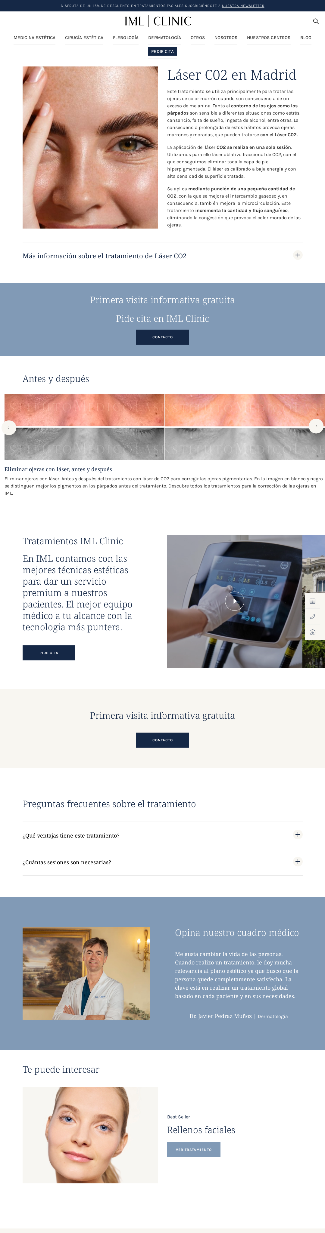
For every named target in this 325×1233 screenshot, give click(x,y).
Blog (306, 37)
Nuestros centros (268, 37)
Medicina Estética (35, 37)
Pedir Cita (162, 51)
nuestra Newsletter (243, 6)
